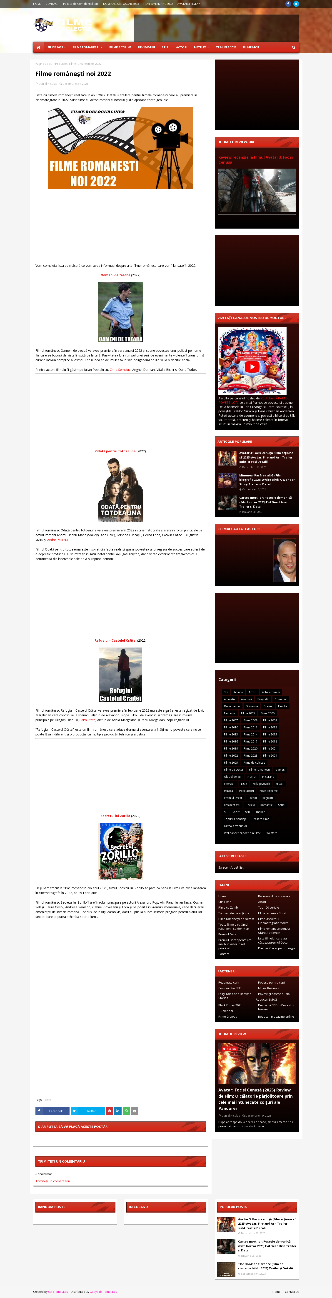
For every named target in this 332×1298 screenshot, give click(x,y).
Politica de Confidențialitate (81, 4)
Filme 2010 (231, 727)
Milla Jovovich (261, 784)
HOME (37, 4)
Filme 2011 (250, 727)
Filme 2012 (270, 727)
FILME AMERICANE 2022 (158, 4)
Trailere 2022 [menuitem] (226, 47)
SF (225, 812)
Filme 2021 (270, 748)
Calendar (227, 1011)
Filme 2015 (270, 734)
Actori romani (271, 692)
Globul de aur (233, 777)
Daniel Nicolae (48, 84)
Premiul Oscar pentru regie (276, 948)
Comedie (281, 699)
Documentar (232, 706)
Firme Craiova (227, 1016)
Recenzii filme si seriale (274, 896)
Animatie (229, 699)
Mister (280, 784)
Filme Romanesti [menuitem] (86, 47)
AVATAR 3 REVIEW (188, 4)
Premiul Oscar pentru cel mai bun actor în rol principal (235, 944)
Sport (236, 812)
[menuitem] (38, 47)
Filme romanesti (259, 770)
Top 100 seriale (268, 907)
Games (280, 770)
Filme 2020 (250, 748)
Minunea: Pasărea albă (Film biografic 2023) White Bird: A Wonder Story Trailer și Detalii (267, 479)
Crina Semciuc (120, 369)
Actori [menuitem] (181, 47)
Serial (281, 805)
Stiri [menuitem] (165, 47)
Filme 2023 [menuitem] (55, 47)
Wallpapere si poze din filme (242, 833)
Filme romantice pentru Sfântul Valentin (274, 931)
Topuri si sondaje (235, 819)
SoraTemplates (58, 1292)
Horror (252, 777)
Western (272, 833)
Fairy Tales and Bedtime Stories (234, 996)
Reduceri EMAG (266, 999)
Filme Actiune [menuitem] (120, 47)
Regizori (267, 798)
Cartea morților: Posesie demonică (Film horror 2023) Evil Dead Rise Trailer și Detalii (265, 502)
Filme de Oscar (233, 770)
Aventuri (246, 699)
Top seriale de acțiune (233, 913)
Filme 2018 (270, 741)
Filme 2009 (270, 720)
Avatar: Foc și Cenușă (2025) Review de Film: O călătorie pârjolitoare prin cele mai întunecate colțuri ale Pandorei (255, 1099)
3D (226, 692)
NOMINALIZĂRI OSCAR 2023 (121, 4)
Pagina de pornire (47, 64)
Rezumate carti (228, 982)
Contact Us (292, 1292)
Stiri (247, 812)
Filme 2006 (268, 713)
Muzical (229, 791)
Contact (223, 954)
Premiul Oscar (233, 798)
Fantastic (229, 713)
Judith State (87, 720)
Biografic (263, 699)
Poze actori (246, 791)
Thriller (260, 812)
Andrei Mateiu (57, 540)
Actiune (238, 692)
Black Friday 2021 (230, 1005)
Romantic (266, 805)
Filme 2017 (250, 741)
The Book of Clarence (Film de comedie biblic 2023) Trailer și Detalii (265, 1266)
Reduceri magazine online (276, 1016)
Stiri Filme (224, 902)
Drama (268, 706)
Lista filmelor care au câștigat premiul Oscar (273, 940)
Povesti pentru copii (271, 982)
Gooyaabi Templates (103, 1292)
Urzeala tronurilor (235, 826)
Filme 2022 (231, 755)
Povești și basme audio (274, 994)
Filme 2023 (250, 755)
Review (250, 805)
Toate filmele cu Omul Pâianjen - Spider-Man (233, 926)
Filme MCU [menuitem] (251, 47)
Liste (64, 64)
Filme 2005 (248, 713)
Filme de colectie (254, 763)
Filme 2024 (270, 755)
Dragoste (252, 706)
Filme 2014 (250, 734)
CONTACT (52, 4)
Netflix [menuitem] (200, 47)
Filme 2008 (250, 720)
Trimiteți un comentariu (52, 1181)
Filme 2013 (231, 734)
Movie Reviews (268, 988)
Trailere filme (260, 819)
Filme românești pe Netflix (236, 919)
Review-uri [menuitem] (146, 47)
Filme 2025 (231, 763)
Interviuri (229, 784)
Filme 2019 (231, 748)
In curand (268, 777)
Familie (282, 706)
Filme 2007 (231, 720)
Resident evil (232, 805)
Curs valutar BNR (230, 988)
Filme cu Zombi (228, 907)
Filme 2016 (231, 741)
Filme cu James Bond (272, 913)
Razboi (252, 798)
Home (222, 896)
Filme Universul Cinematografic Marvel (273, 921)
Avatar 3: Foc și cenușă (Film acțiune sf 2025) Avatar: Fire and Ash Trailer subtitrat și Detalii (266, 457)
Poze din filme (269, 791)
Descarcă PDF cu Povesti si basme (276, 1007)
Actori (252, 692)
